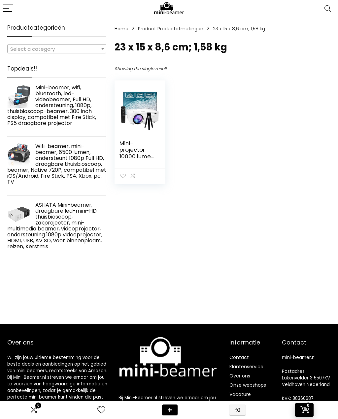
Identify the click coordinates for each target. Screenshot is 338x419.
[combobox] (56, 48)
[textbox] (57, 49)
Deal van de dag (170, 409)
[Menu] (8, 8)
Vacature (240, 394)
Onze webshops (247, 385)
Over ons (239, 376)
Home (121, 28)
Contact (239, 357)
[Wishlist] (101, 410)
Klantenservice (246, 366)
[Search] (328, 8)
